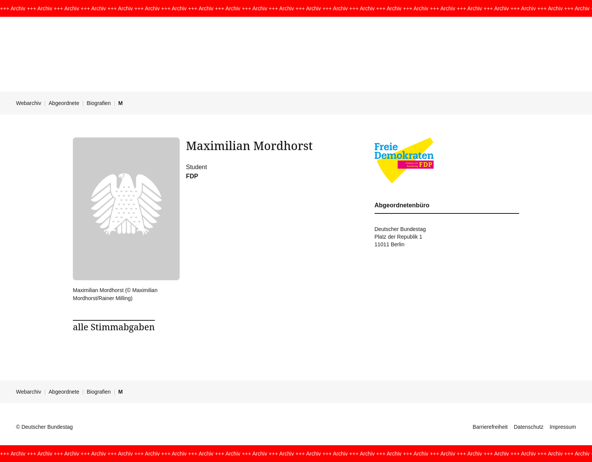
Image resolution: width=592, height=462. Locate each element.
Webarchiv (28, 103)
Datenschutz (529, 427)
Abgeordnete (64, 103)
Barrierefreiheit (490, 427)
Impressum (563, 427)
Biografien (99, 103)
